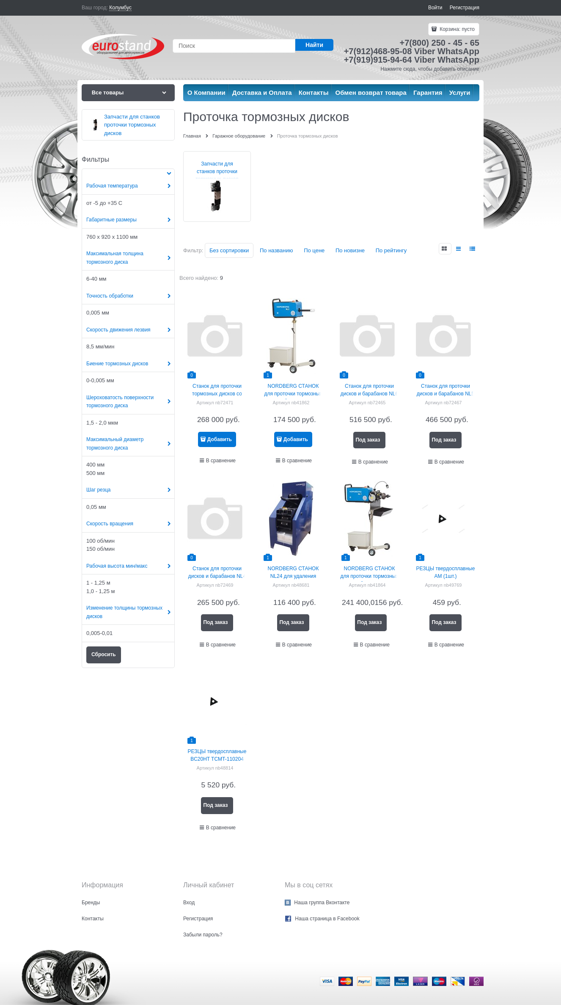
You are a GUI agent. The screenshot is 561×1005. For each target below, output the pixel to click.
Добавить (219, 439)
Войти (435, 8)
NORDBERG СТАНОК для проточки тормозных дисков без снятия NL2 (293, 393)
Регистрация (464, 8)
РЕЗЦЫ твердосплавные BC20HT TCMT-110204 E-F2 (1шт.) (217, 759)
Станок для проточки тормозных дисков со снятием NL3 (217, 393)
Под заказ (367, 440)
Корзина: (456, 29)
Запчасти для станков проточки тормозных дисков (217, 171)
